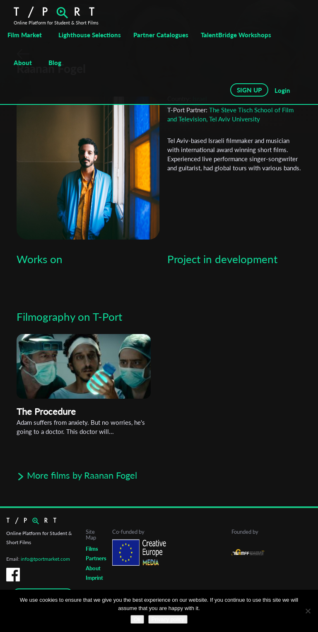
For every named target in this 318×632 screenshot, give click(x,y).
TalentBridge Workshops (236, 35)
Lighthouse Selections (89, 35)
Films (92, 548)
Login (282, 90)
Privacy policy (168, 619)
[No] (308, 611)
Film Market (24, 35)
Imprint (94, 577)
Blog (54, 62)
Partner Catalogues (160, 35)
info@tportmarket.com (45, 559)
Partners (96, 558)
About (23, 62)
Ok (137, 619)
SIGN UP (249, 90)
